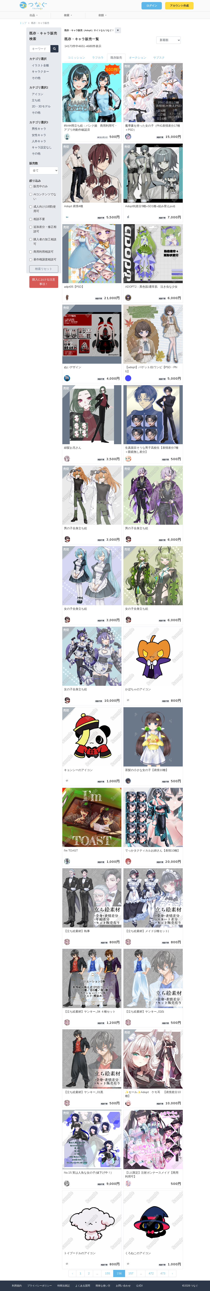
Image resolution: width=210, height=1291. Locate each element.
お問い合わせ (123, 1285)
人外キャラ (39, 141)
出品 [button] (33, 15)
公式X (139, 1285)
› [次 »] (172, 1273)
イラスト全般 (40, 65)
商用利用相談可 (43, 252)
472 (151, 1273)
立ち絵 (36, 100)
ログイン (151, 6)
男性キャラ (39, 129)
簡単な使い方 (103, 1285)
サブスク (159, 58)
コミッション (76, 58)
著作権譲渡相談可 (44, 259)
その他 (36, 78)
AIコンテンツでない (44, 196)
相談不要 (39, 219)
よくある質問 (82, 1285)
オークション (137, 58)
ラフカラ (98, 58)
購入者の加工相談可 (44, 241)
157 (130, 1273)
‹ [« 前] (72, 1273)
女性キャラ (39, 135)
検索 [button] (67, 15)
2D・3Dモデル (41, 106)
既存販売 (116, 58)
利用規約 (17, 1285)
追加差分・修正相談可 (44, 229)
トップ (23, 23)
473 (162, 1273)
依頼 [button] (101, 15)
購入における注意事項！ (43, 282)
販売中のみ (40, 186)
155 (107, 1273)
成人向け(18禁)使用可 (44, 209)
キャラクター (40, 72)
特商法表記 (63, 1285)
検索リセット (43, 269)
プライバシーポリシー (39, 1285)
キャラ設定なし (42, 147)
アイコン (37, 94)
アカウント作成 (179, 6)
